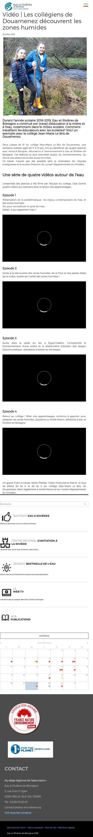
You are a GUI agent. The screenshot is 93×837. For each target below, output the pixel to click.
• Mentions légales (66, 827)
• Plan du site (50, 827)
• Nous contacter (35, 827)
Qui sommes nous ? (16, 827)
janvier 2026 (44, 643)
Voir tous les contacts (18, 812)
